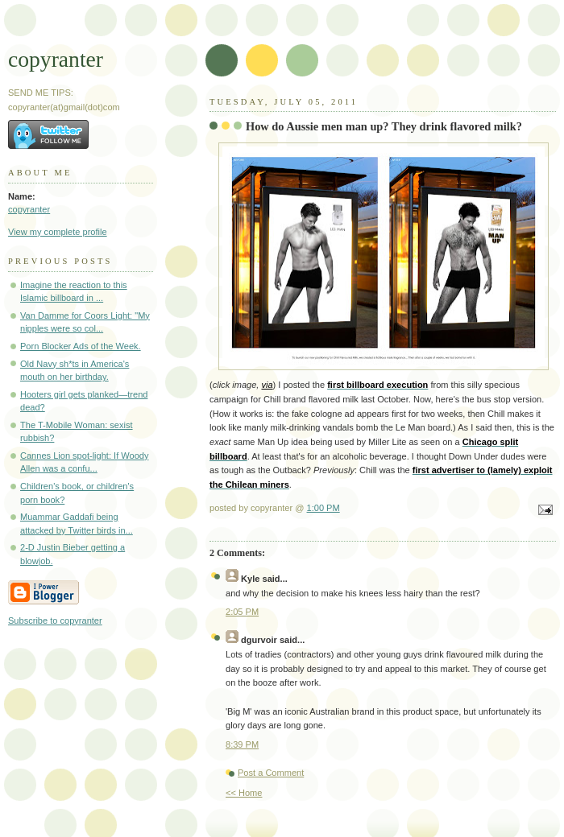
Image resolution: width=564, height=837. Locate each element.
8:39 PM (242, 744)
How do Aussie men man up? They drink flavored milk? (384, 126)
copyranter (55, 59)
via (266, 385)
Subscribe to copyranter (55, 620)
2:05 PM (242, 611)
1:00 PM (323, 508)
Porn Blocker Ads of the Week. (80, 346)
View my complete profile (57, 232)
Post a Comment (271, 772)
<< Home (244, 793)
